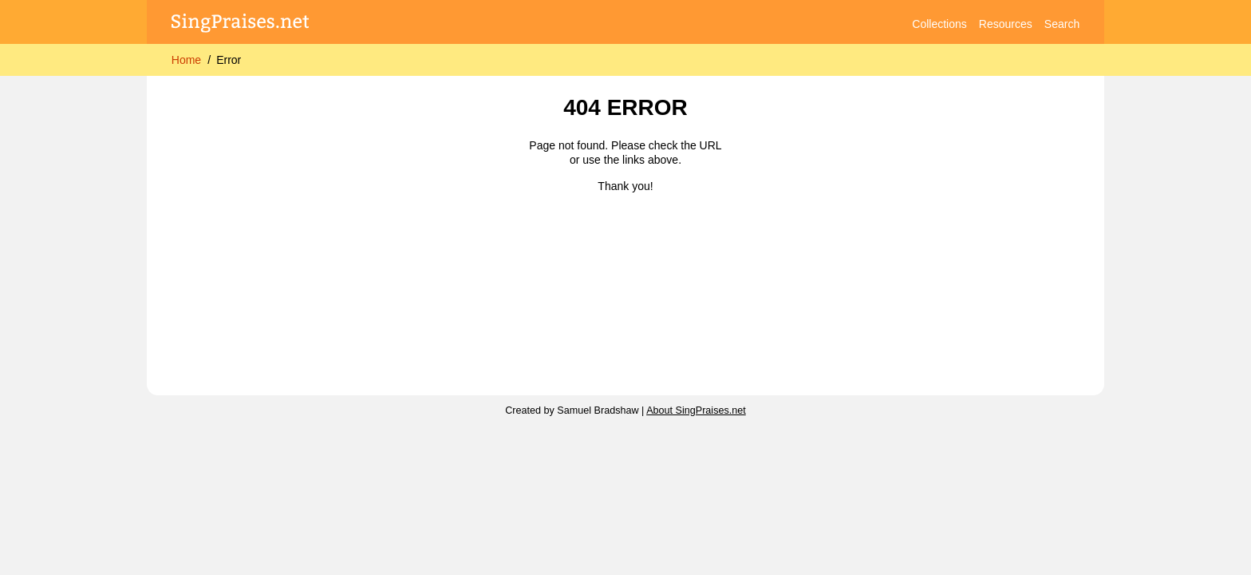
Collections (939, 24)
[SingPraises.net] (241, 24)
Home (186, 60)
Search (1061, 24)
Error (228, 60)
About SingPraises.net (696, 410)
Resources (1005, 24)
